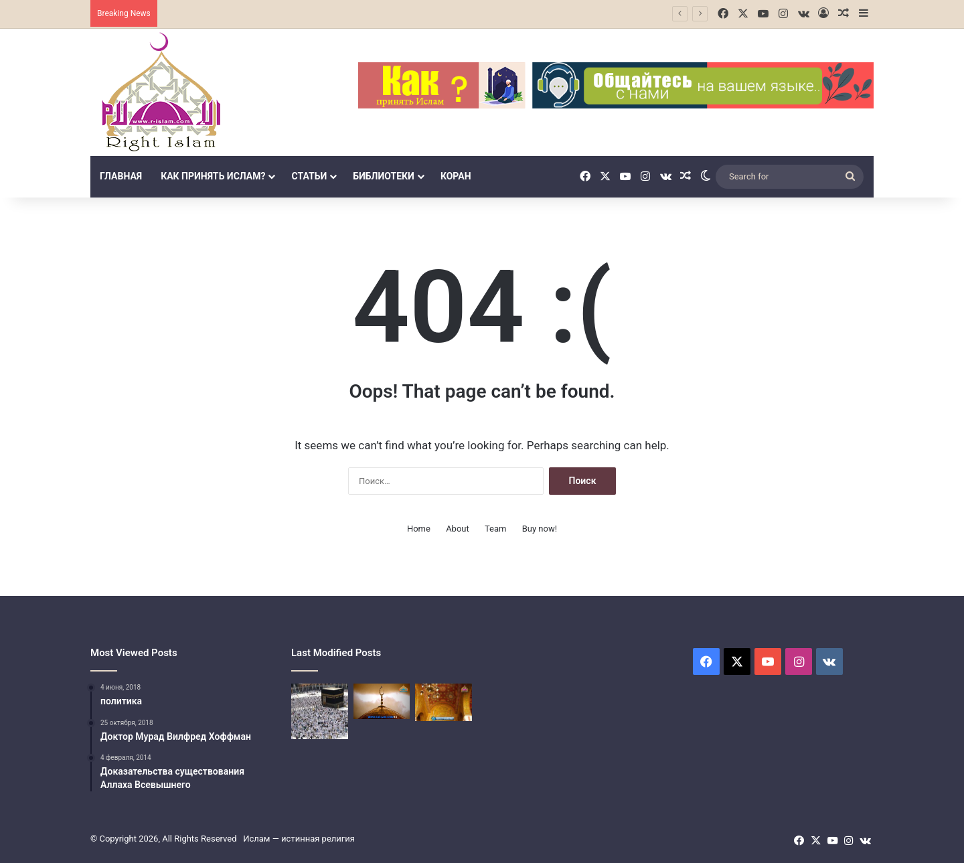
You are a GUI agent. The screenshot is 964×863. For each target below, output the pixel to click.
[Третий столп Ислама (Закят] (381, 701)
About (457, 529)
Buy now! (539, 529)
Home (418, 529)
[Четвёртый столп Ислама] (443, 702)
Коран (455, 176)
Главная (121, 176)
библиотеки (383, 176)
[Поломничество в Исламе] (319, 711)
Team (496, 529)
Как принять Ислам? (213, 176)
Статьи (309, 176)
